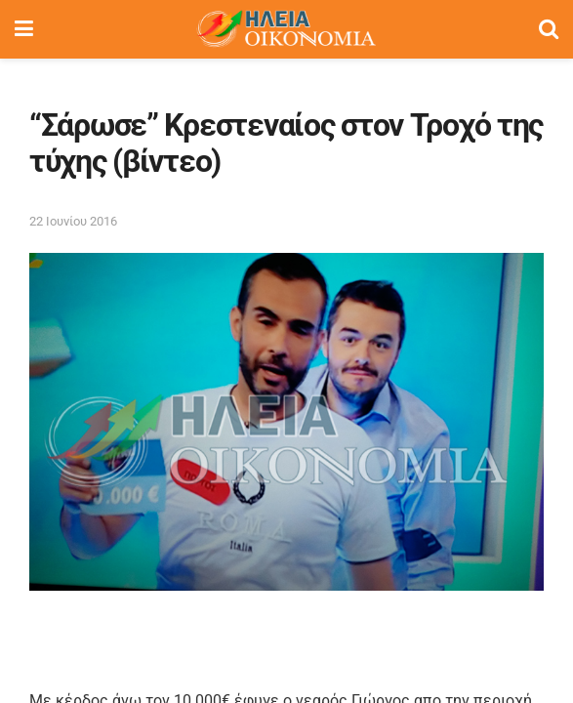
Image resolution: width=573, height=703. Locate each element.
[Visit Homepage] (286, 29)
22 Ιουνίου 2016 (73, 221)
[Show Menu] (24, 29)
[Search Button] (548, 29)
